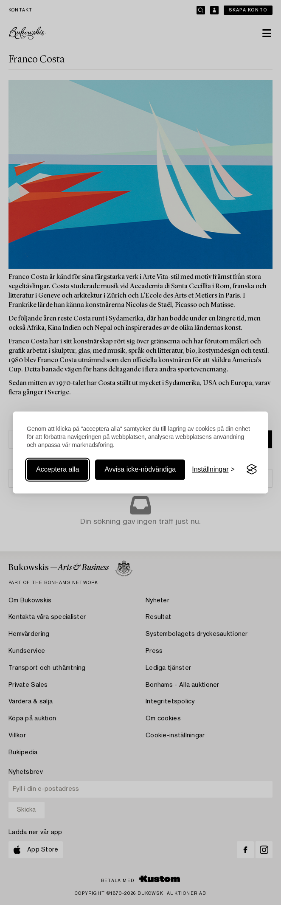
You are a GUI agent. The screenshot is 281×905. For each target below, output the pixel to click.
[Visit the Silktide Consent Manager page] (252, 469)
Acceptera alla (57, 469)
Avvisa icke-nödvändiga (140, 469)
